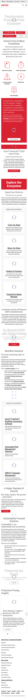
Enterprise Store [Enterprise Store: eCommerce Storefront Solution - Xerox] (4, 670)
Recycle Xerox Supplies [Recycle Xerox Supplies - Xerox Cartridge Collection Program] (6, 655)
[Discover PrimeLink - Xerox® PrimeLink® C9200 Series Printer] (14, 159)
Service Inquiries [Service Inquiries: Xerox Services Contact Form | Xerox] (4, 674)
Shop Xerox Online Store (6, 662)
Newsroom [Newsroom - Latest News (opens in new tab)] (3, 652)
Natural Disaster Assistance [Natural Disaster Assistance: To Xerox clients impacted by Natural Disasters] (7, 657)
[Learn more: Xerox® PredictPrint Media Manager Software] (14, 293)
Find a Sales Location (6, 677)
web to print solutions (19, 372)
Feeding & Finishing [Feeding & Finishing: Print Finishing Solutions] (14, 271)
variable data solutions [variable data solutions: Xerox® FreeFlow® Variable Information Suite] (18, 381)
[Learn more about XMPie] (14, 471)
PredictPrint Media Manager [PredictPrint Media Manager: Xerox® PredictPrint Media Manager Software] (14, 295)
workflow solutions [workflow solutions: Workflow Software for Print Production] (10, 368)
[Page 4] (15, 634)
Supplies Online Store (6, 665)
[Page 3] (12, 634)
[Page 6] (20, 634)
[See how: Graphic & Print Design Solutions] (14, 337)
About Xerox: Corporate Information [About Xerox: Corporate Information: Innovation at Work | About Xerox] (11, 640)
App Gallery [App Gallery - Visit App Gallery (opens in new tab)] (3, 667)
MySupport (3, 682)
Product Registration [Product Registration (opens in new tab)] (5, 687)
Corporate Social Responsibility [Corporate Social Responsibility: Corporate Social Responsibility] (8, 647)
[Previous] (1, 614)
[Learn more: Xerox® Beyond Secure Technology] (5, 511)
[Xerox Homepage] (5, 5)
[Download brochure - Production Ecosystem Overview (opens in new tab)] (14, 139)
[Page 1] (7, 634)
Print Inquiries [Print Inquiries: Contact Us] (4, 672)
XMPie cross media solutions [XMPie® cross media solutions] (14, 385)
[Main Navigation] (26, 5)
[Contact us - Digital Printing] (20, 32)
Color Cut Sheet (14, 225)
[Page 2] (10, 634)
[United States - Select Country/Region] (10, 1)
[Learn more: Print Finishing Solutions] (14, 268)
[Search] (23, 5)
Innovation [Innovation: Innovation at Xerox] (3, 642)
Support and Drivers (6, 680)
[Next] (26, 614)
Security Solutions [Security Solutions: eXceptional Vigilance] (5, 649)
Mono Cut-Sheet (14, 248)
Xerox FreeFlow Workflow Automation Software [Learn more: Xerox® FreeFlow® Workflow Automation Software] (13, 421)
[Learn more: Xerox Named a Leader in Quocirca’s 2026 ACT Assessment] (14, 614)
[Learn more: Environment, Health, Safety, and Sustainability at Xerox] (14, 576)
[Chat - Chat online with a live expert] (3, 1)
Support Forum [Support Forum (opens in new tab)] (4, 685)
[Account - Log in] (17, 1)
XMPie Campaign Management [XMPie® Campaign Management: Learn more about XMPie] (12, 474)
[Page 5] (18, 634)
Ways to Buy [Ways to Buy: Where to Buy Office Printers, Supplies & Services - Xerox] (4, 660)
